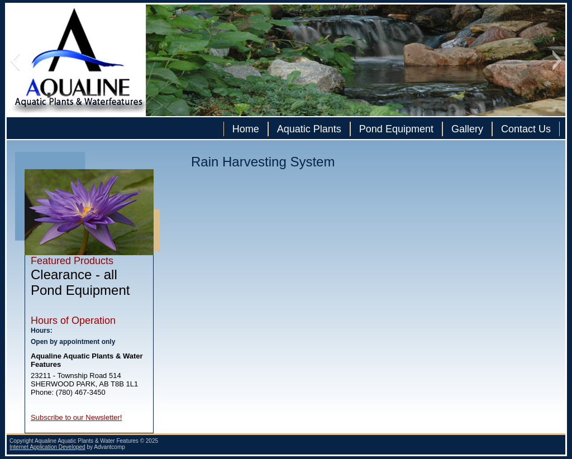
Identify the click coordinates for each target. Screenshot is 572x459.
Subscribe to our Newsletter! (76, 417)
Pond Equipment (396, 129)
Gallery (467, 129)
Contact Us (526, 129)
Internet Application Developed (47, 447)
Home (245, 129)
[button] (14, 60)
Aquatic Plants (309, 129)
